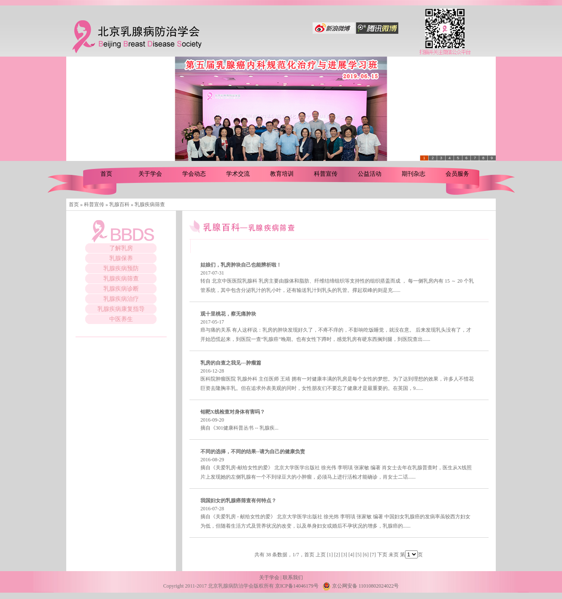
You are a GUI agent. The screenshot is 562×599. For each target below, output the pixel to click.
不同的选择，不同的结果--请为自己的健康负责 (252, 452)
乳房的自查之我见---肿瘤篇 (230, 363)
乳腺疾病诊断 (121, 289)
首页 (106, 174)
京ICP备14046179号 (297, 586)
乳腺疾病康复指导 (121, 309)
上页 (321, 555)
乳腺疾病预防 (121, 268)
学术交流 (238, 174)
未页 (394, 555)
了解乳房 (121, 248)
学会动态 (194, 174)
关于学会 (150, 174)
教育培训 (282, 174)
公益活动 (369, 174)
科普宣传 (326, 174)
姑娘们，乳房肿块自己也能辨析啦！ (240, 265)
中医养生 (121, 319)
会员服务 (457, 174)
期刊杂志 (413, 174)
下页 (382, 555)
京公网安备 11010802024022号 (360, 586)
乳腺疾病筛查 (121, 278)
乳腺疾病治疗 (121, 299)
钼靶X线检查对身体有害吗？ (232, 412)
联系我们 (293, 577)
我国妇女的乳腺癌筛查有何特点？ (238, 501)
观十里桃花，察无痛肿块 (228, 314)
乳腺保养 (121, 258)
